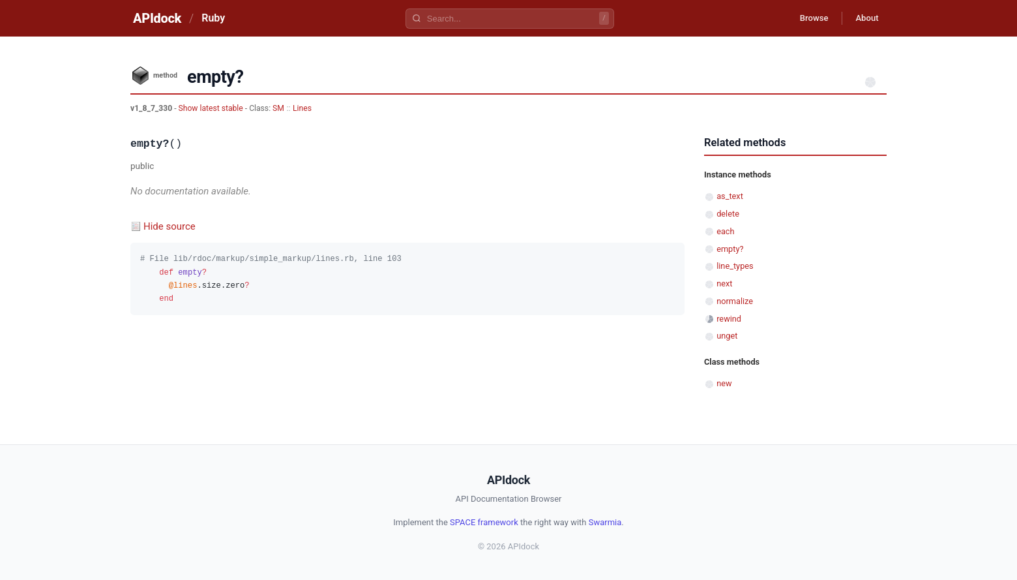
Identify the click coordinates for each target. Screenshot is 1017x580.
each (725, 231)
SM (278, 108)
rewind (728, 319)
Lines (302, 108)
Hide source (169, 226)
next (724, 283)
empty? (729, 249)
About (863, 18)
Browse (804, 18)
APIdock (157, 18)
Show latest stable (212, 108)
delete (727, 214)
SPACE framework (484, 522)
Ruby (213, 18)
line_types (734, 266)
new (723, 383)
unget (726, 336)
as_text (729, 196)
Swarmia (605, 522)
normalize (734, 301)
